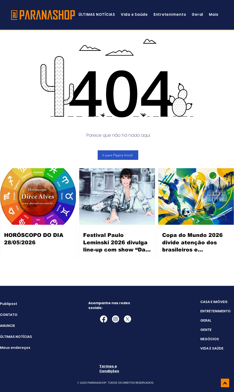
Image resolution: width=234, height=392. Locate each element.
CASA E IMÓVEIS (214, 301)
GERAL (205, 320)
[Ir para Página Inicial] (118, 155)
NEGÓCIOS (209, 339)
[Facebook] (103, 319)
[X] (127, 319)
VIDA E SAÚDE (211, 348)
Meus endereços (12, 347)
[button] (213, 14)
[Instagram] (115, 319)
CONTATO (8, 314)
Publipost (8, 303)
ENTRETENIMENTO (215, 311)
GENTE (206, 329)
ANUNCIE (7, 325)
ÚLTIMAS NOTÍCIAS (12, 336)
